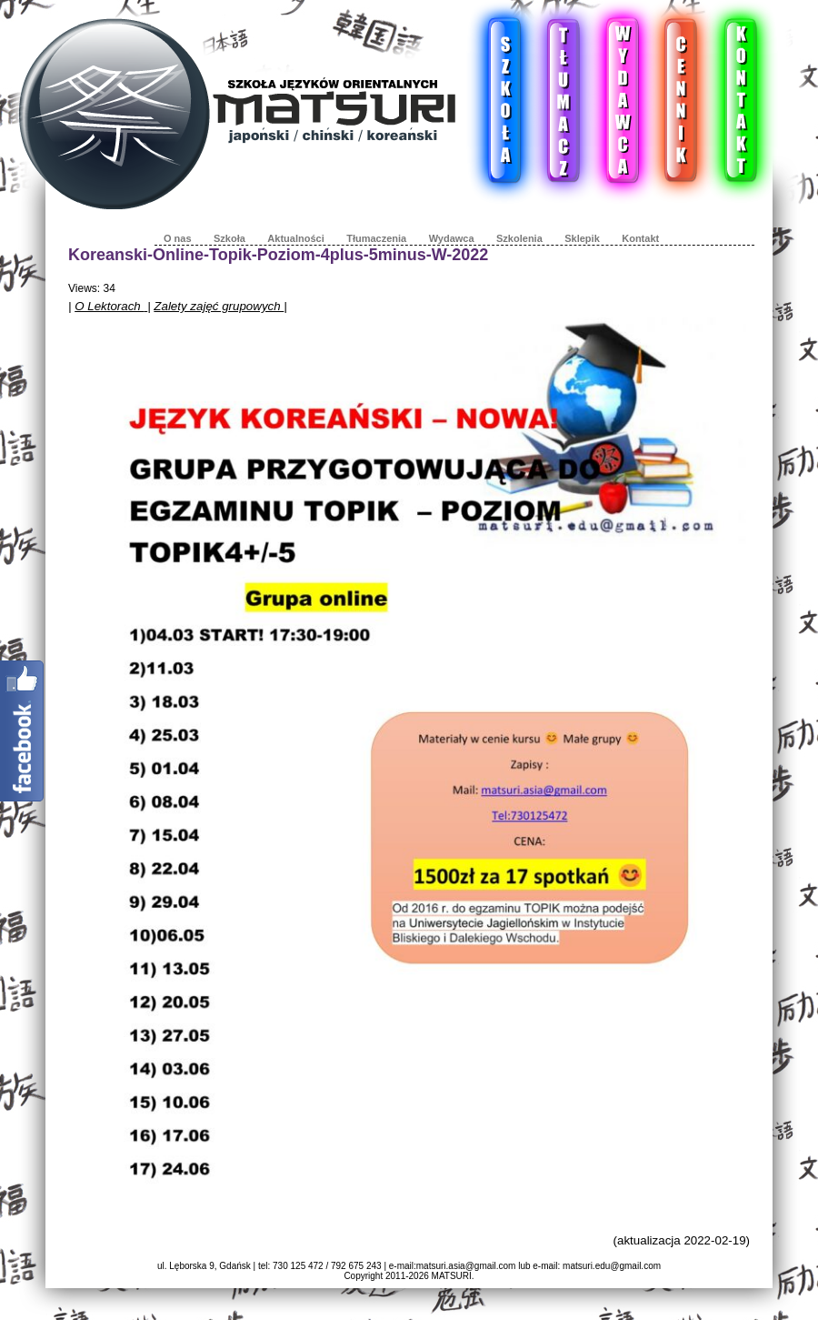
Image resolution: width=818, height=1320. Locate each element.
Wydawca (451, 238)
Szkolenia (519, 238)
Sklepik (582, 238)
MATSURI (452, 1276)
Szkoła (229, 238)
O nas (178, 238)
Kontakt (640, 238)
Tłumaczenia (376, 238)
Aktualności (295, 238)
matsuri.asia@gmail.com (466, 1266)
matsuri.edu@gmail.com (612, 1266)
